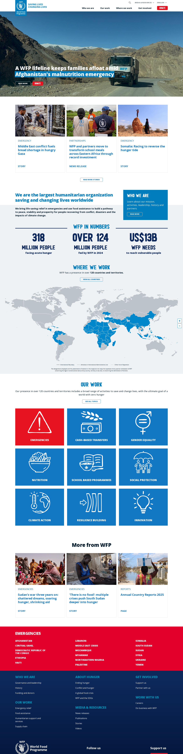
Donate (162, 8)
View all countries (91, 279)
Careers (139, 703)
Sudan (140, 650)
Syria (139, 655)
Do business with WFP (146, 708)
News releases (82, 713)
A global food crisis (84, 693)
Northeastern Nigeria (89, 659)
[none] (91, 54)
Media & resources (143, 3)
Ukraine (141, 659)
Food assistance (22, 713)
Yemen (139, 664)
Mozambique (83, 650)
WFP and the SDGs (84, 698)
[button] (179, 321)
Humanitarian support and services (28, 720)
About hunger (87, 677)
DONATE (38, 83)
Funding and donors (24, 693)
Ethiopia (20, 657)
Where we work (124, 8)
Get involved (144, 8)
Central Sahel (24, 645)
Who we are (88, 8)
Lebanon (80, 640)
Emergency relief (23, 708)
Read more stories (91, 180)
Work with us (147, 697)
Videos (78, 728)
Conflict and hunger (84, 688)
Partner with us (143, 688)
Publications (81, 718)
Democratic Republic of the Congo (30, 652)
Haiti (18, 662)
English (160, 3)
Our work (105, 8)
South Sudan (144, 645)
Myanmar (81, 655)
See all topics (91, 401)
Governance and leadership (28, 682)
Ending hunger (82, 682)
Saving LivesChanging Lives (37, 5)
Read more (23, 83)
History (18, 688)
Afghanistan (23, 640)
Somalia (141, 640)
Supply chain (21, 726)
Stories (78, 723)
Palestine (81, 664)
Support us (141, 682)
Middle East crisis (86, 645)
